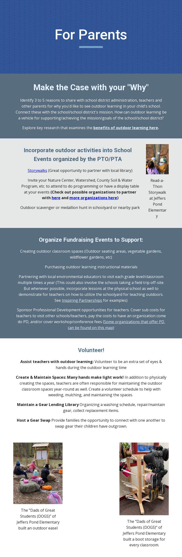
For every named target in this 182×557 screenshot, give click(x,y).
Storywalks (37, 170)
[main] (91, 37)
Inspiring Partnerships (82, 300)
